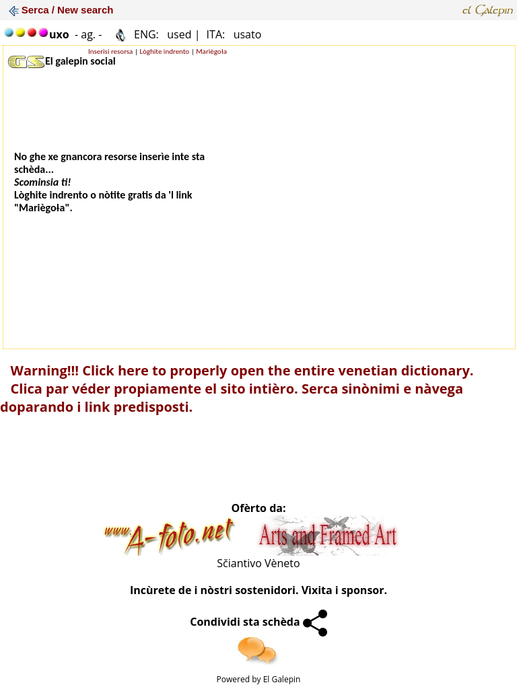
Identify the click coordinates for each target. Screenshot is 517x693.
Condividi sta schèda (258, 621)
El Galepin (282, 679)
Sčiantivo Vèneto (258, 563)
